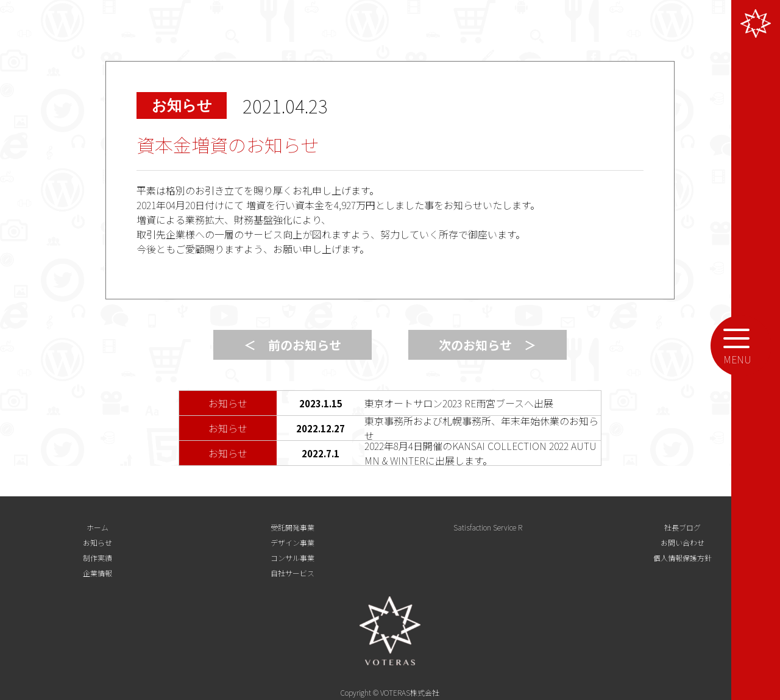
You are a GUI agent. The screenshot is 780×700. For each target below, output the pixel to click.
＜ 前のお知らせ (292, 345)
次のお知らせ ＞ (487, 345)
